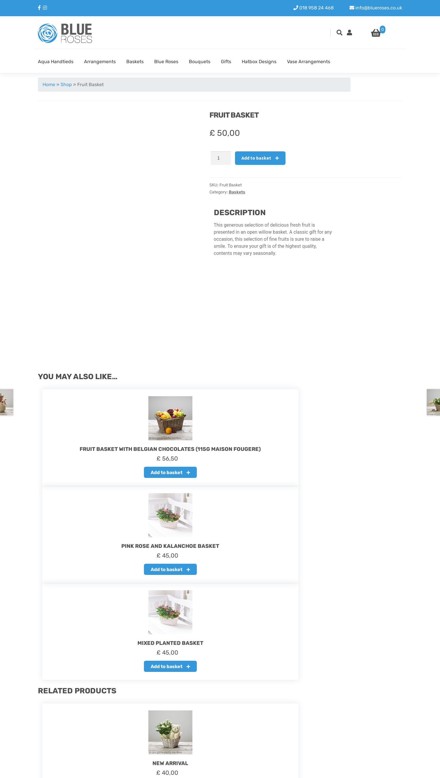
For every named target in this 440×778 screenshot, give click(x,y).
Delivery (171, 730)
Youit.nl (394, 769)
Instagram (352, 723)
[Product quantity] (221, 158)
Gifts (226, 61)
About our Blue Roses (185, 716)
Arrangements (100, 61)
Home (49, 84)
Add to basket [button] (93, 475)
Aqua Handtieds (55, 61)
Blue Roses (166, 61)
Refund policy (177, 723)
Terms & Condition (182, 737)
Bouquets (199, 61)
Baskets (135, 61)
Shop (66, 84)
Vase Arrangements (308, 61)
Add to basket (256, 158)
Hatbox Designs (259, 61)
